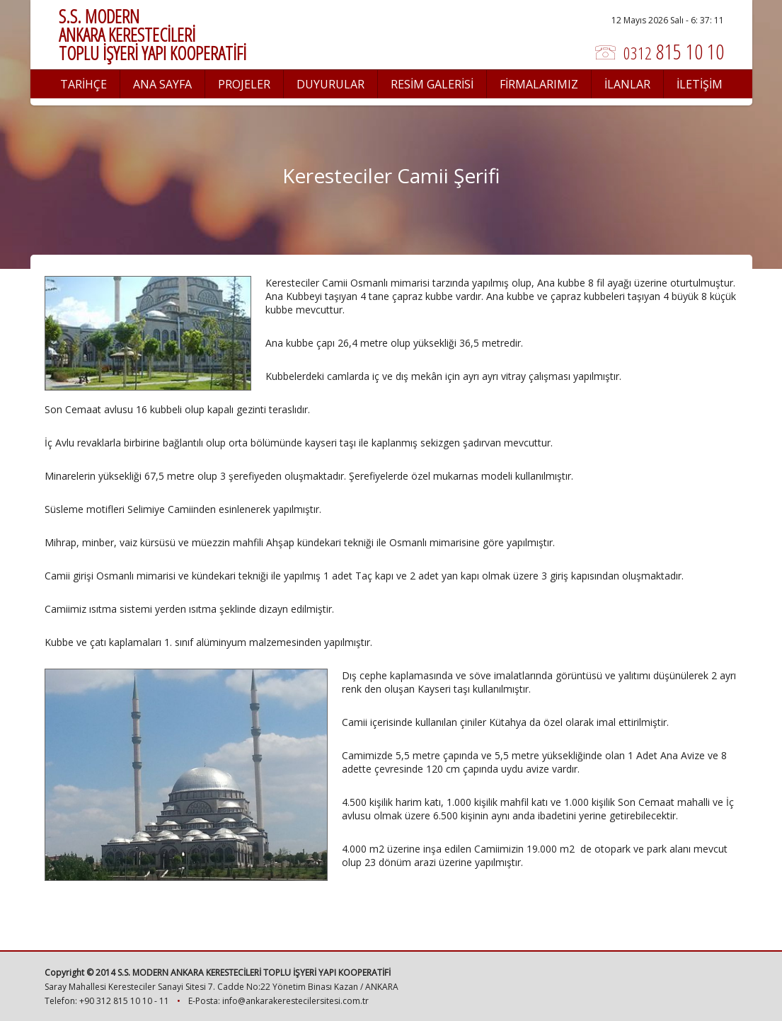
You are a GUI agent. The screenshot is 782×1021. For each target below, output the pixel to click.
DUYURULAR (330, 84)
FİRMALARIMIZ (539, 84)
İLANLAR (627, 84)
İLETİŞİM (700, 84)
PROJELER (244, 84)
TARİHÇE (83, 84)
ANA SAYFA (162, 84)
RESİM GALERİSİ (432, 84)
